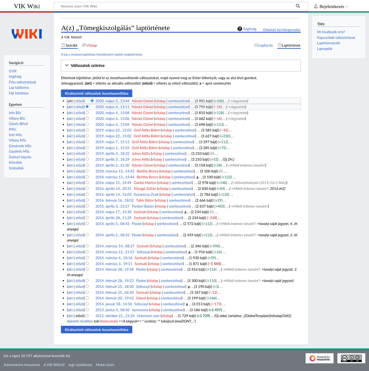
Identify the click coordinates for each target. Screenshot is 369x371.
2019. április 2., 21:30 (112, 165)
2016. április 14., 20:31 (114, 188)
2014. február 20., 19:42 (115, 298)
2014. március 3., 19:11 (114, 263)
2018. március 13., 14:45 (115, 171)
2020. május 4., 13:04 (112, 124)
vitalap (160, 101)
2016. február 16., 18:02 (115, 200)
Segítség (246, 28)
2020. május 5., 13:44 (112, 101)
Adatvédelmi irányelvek (22, 365)
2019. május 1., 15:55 (112, 148)
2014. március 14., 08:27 (115, 246)
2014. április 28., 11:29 (114, 218)
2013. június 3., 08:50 (113, 310)
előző (80, 101)
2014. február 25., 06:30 (115, 292)
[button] (181, 65)
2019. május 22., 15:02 (114, 136)
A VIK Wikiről (54, 365)
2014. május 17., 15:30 (114, 212)
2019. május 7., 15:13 (112, 142)
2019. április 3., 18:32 (112, 153)
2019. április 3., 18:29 (112, 159)
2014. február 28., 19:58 (115, 269)
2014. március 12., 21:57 (115, 252)
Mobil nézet (105, 365)
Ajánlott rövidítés (79, 321)
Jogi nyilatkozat (80, 365)
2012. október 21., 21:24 (115, 316)
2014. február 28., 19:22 (115, 280)
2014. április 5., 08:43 (112, 223)
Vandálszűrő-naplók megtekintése (119, 54)
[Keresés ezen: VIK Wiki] (181, 6)
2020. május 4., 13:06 (112, 118)
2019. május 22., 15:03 (114, 130)
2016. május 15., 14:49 (114, 182)
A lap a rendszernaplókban (78, 54)
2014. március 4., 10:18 (114, 258)
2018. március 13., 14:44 (115, 177)
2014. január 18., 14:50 (114, 304)
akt (70, 107)
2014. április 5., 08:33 (112, 235)
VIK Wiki (27, 6)
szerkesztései (178, 101)
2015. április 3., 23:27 (112, 206)
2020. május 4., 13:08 (112, 112)
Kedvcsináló (109, 321)
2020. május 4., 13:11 (112, 107)
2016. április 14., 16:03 (114, 194)
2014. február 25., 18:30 (115, 286)
